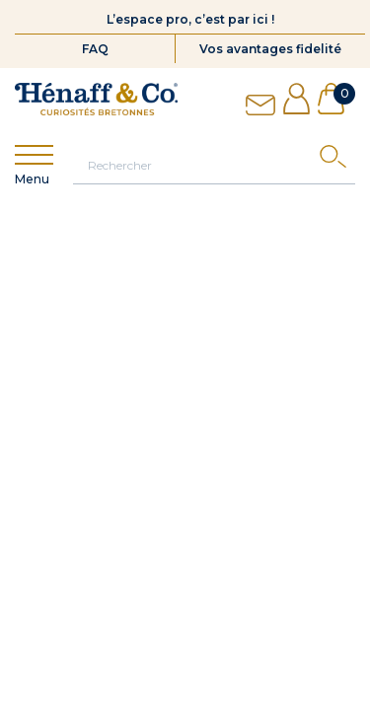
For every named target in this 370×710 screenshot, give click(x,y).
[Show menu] (34, 155)
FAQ (95, 48)
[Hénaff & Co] (96, 99)
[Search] (337, 161)
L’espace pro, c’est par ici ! (190, 19)
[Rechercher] (214, 164)
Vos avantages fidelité (270, 48)
